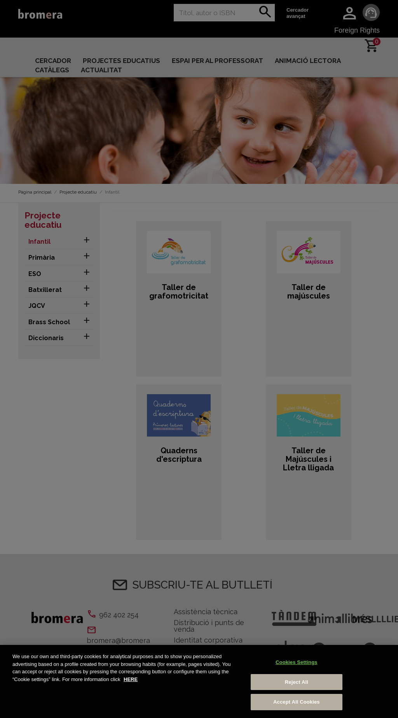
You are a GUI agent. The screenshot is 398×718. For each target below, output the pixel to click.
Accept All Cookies (296, 702)
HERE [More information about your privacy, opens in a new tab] (131, 679)
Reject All (296, 682)
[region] (199, 681)
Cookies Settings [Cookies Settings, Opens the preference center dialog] (297, 662)
